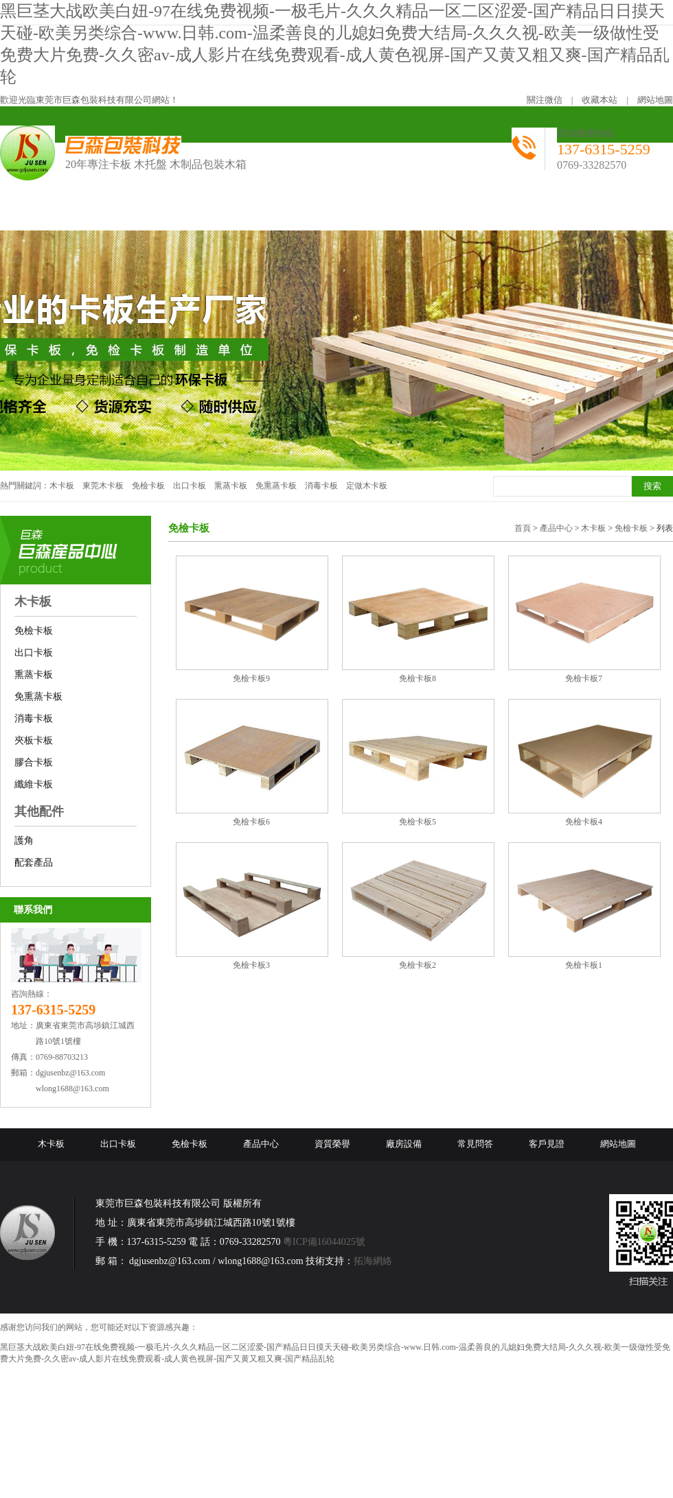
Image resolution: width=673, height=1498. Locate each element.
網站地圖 (655, 100)
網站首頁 (42, 212)
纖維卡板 (33, 784)
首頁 (522, 528)
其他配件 (39, 811)
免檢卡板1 (583, 965)
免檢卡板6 (251, 822)
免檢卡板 (148, 485)
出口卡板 (189, 485)
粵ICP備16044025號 (324, 1242)
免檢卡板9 (251, 678)
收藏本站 (599, 100)
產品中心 (556, 528)
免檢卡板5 (417, 822)
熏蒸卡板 (230, 485)
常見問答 (475, 1144)
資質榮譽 (332, 1144)
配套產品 (33, 862)
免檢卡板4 (583, 822)
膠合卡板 (33, 762)
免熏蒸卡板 (276, 485)
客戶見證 (546, 1144)
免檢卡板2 (417, 965)
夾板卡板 (33, 740)
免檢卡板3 (251, 965)
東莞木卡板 (103, 485)
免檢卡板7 (583, 678)
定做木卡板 (366, 485)
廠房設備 (404, 1144)
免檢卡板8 (417, 678)
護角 (24, 840)
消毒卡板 (321, 485)
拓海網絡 (373, 1261)
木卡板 (61, 485)
